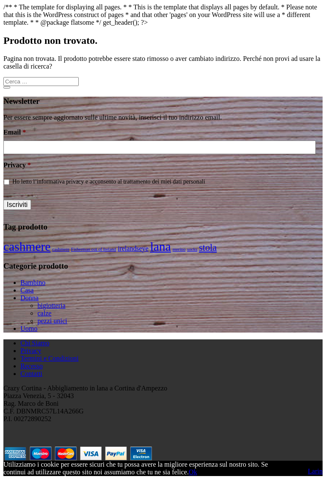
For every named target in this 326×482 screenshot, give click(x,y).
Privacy (17, 165)
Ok (193, 472)
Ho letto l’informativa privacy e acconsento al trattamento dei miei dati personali (108, 181)
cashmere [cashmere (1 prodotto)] (60, 249)
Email (14, 132)
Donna (29, 297)
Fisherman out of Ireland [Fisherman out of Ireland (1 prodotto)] (93, 249)
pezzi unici (52, 320)
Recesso (31, 366)
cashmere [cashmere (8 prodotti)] (27, 246)
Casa (27, 290)
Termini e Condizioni (49, 358)
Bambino (33, 282)
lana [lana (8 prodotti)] (160, 246)
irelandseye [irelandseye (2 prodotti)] (133, 248)
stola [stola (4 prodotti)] (208, 247)
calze (44, 313)
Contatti (31, 373)
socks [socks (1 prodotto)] (192, 249)
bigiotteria (51, 305)
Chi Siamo (34, 343)
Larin (315, 471)
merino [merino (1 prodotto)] (179, 249)
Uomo (28, 328)
